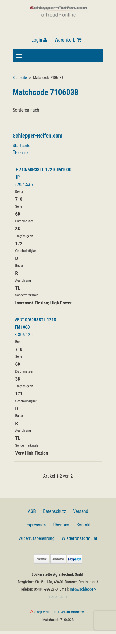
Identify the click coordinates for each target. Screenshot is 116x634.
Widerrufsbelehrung (36, 538)
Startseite (20, 78)
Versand (80, 511)
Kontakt (83, 525)
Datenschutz (54, 511)
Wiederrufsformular (79, 538)
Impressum (35, 525)
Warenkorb (67, 40)
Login (39, 40)
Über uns (21, 153)
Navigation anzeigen (19, 55)
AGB (32, 511)
